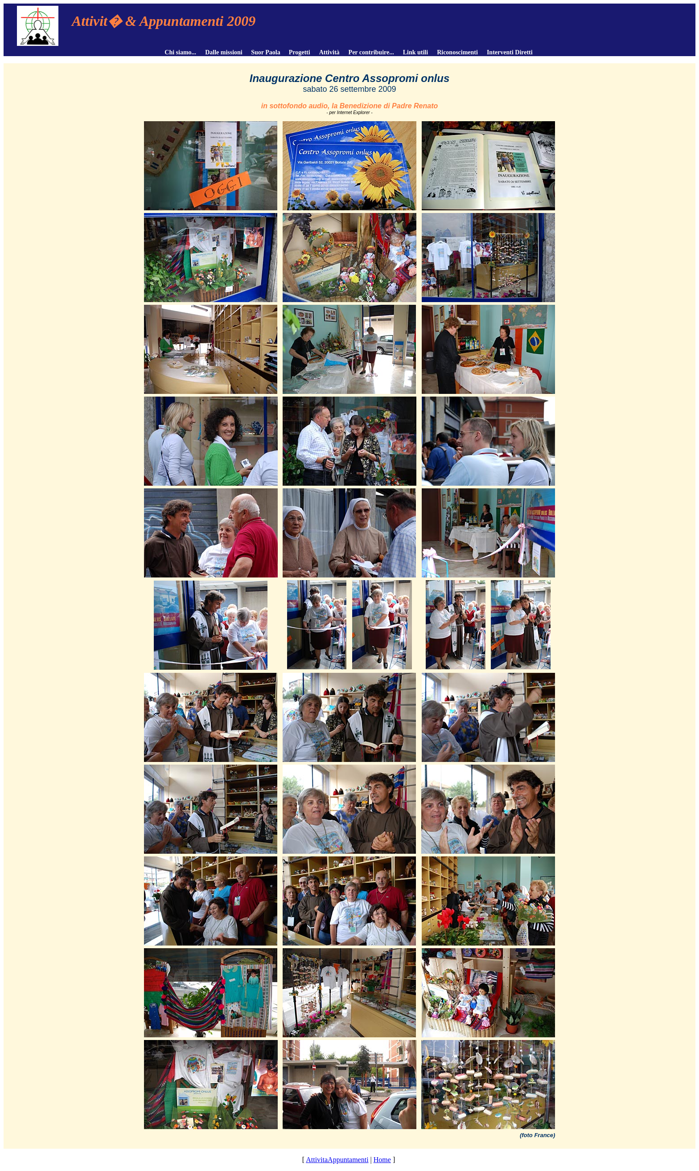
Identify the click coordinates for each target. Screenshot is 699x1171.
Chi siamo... (180, 52)
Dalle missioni (224, 52)
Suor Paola (265, 52)
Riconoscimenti (457, 52)
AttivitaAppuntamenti (337, 1159)
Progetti (299, 52)
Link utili (415, 52)
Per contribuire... (371, 52)
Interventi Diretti (510, 52)
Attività (329, 52)
